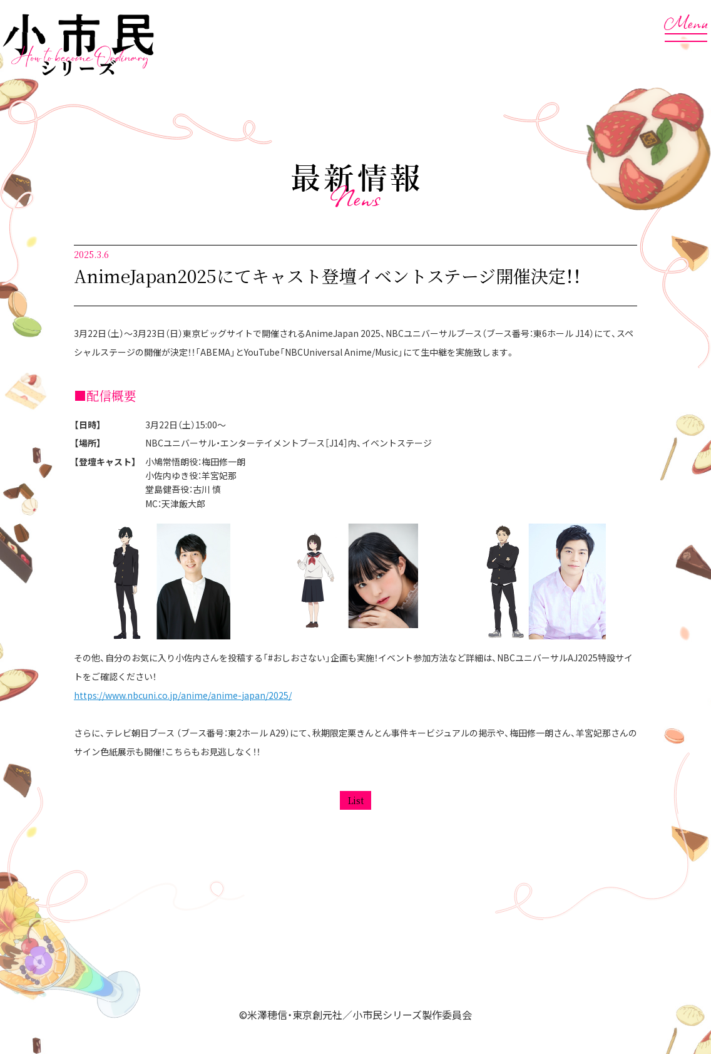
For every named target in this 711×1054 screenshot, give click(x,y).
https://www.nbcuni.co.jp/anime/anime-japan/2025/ (183, 695)
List (356, 800)
